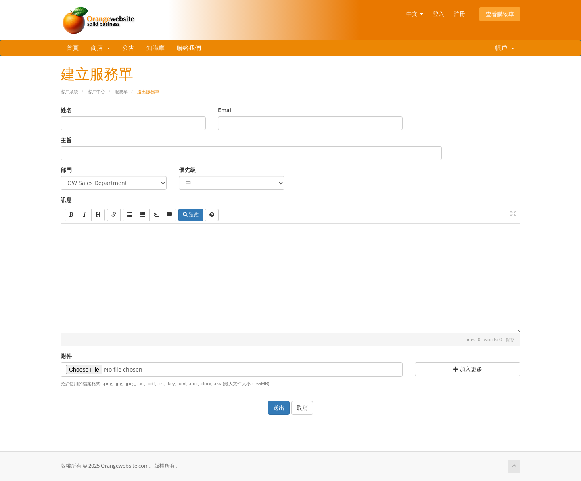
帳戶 (503, 48)
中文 (414, 13)
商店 (100, 48)
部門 (66, 170)
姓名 (66, 110)
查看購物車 (500, 14)
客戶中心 (96, 91)
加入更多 (467, 369)
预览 (191, 214)
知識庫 (155, 48)
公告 (128, 48)
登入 (438, 13)
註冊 (459, 13)
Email (225, 110)
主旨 (66, 140)
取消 (302, 408)
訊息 (66, 200)
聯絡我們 (189, 48)
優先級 (187, 170)
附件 (66, 356)
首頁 (73, 48)
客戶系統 (69, 91)
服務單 (121, 91)
